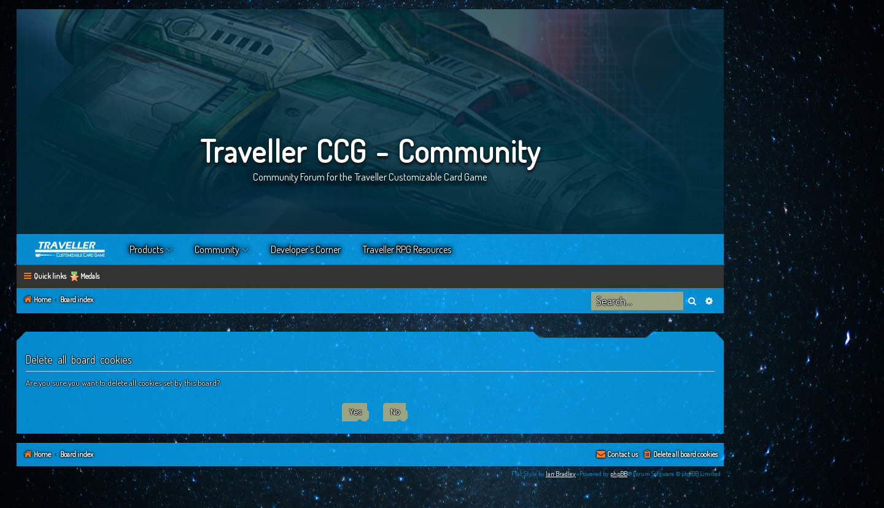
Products (146, 249)
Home (70, 249)
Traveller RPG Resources (407, 249)
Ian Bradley (561, 473)
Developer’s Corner (306, 249)
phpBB (618, 473)
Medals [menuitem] (89, 276)
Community (217, 249)
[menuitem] (680, 455)
